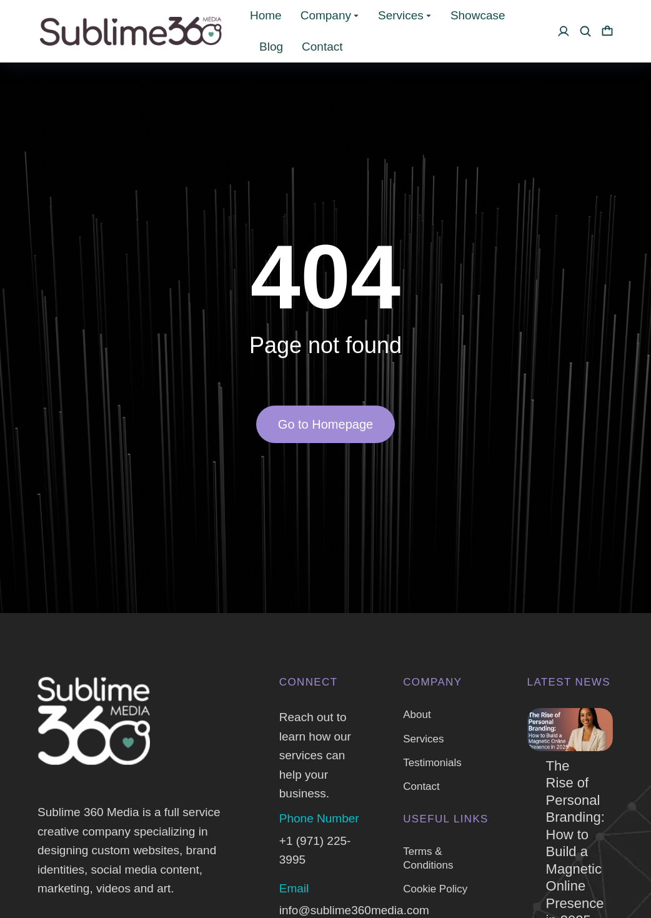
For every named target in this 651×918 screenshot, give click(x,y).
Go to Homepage (325, 424)
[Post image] (570, 729)
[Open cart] (607, 31)
